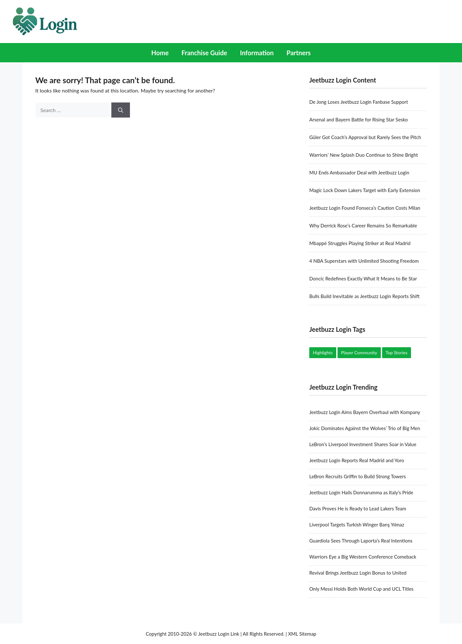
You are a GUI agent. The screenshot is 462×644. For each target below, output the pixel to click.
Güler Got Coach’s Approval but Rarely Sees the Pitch (365, 137)
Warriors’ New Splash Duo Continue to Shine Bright (363, 155)
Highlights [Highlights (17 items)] (323, 352)
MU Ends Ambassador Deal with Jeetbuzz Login (359, 172)
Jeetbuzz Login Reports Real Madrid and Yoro (356, 460)
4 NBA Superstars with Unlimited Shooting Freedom (364, 261)
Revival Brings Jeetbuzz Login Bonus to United (357, 573)
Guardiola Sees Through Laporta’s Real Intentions (361, 540)
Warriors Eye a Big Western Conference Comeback (362, 557)
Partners (299, 53)
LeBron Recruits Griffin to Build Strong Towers (357, 476)
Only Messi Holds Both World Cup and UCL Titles (361, 589)
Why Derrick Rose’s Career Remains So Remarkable (363, 225)
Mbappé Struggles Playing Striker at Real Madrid (359, 243)
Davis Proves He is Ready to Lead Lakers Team (357, 508)
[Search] (120, 110)
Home (160, 53)
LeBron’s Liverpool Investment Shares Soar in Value (362, 444)
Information (257, 53)
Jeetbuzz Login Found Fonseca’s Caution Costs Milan (364, 208)
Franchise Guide (204, 53)
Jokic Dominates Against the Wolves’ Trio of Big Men (364, 428)
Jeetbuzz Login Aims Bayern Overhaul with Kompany (364, 412)
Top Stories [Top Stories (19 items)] (396, 352)
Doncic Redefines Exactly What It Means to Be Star (363, 278)
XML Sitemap (302, 634)
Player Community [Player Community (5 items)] (359, 352)
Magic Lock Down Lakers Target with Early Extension (364, 190)
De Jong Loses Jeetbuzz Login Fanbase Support (358, 102)
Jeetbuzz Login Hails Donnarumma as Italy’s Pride (361, 492)
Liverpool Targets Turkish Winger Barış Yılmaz (356, 524)
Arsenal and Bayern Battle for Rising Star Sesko (358, 119)
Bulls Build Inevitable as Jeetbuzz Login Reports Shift (364, 296)
